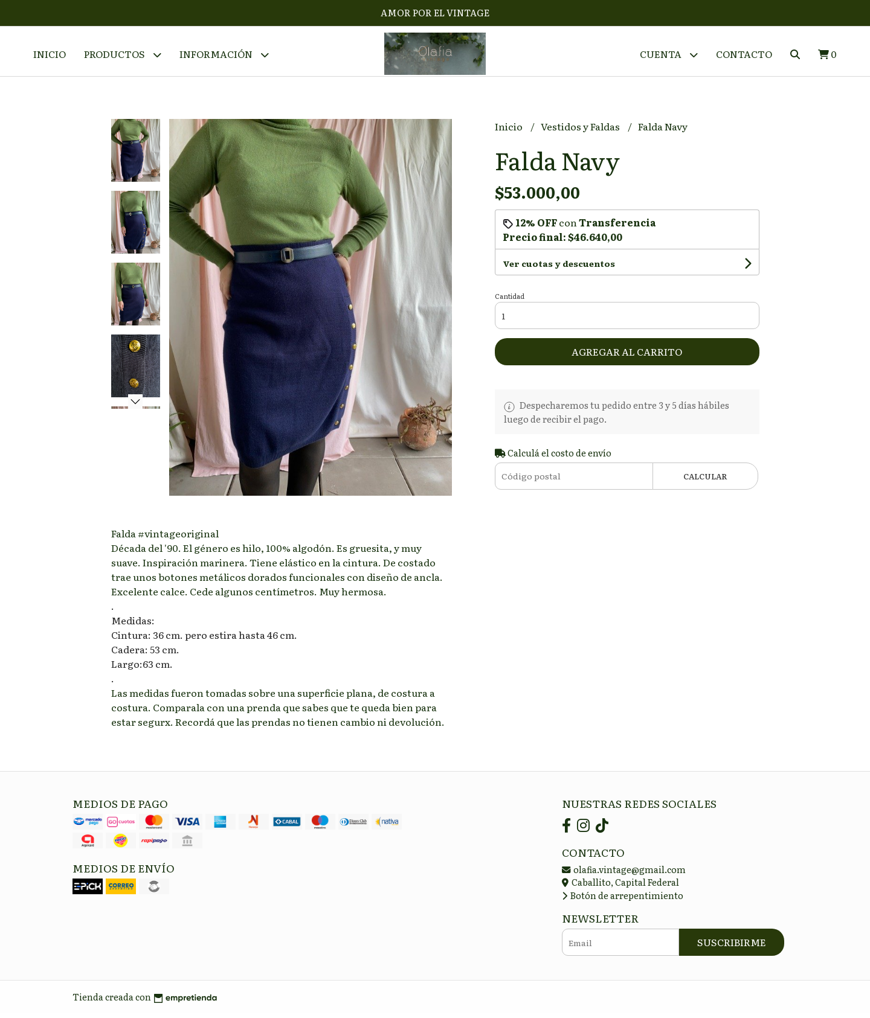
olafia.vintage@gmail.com (624, 873)
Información (224, 54)
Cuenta (669, 54)
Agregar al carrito (627, 356)
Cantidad (509, 301)
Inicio (49, 53)
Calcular (705, 480)
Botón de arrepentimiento (622, 899)
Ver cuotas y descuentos (559, 268)
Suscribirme (731, 947)
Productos (122, 54)
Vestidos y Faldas (581, 131)
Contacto (744, 53)
